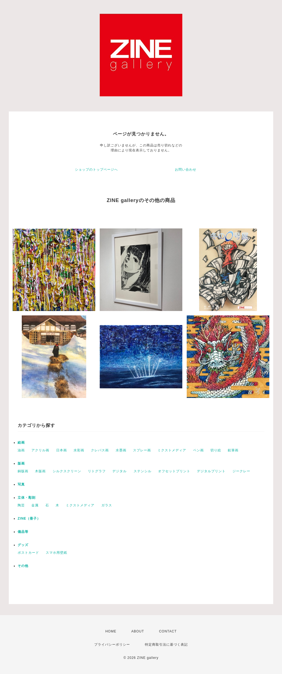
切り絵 (215, 450)
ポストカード (28, 553)
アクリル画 (40, 450)
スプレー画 (142, 450)
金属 (35, 505)
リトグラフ (97, 471)
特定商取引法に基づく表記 (166, 644)
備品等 (23, 532)
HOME (110, 631)
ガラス (106, 505)
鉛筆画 (233, 450)
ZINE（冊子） (29, 518)
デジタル (119, 471)
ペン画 (198, 450)
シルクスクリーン (67, 471)
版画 (21, 463)
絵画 (21, 442)
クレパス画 (100, 450)
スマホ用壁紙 (56, 553)
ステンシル (142, 471)
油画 (21, 450)
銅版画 (23, 471)
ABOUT (137, 631)
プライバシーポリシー (112, 644)
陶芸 (21, 505)
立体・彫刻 (27, 498)
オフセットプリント (174, 471)
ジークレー (241, 471)
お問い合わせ (185, 169)
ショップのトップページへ (96, 169)
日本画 (61, 450)
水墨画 (121, 450)
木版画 (40, 471)
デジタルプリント (211, 471)
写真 (21, 484)
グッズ (23, 545)
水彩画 (79, 450)
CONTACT (168, 631)
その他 (23, 566)
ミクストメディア (172, 450)
